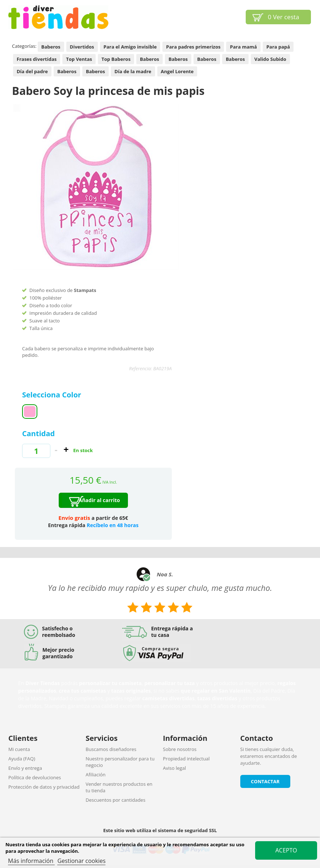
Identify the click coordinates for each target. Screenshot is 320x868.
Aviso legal (174, 768)
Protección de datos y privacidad (43, 787)
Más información (31, 861)
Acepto (286, 850)
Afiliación (95, 774)
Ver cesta (283, 17)
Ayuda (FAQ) (21, 758)
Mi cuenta (19, 749)
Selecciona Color (52, 395)
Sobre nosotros (180, 749)
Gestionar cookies (81, 861)
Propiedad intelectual (186, 758)
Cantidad (38, 433)
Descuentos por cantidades (115, 800)
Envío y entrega (25, 768)
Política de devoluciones (34, 777)
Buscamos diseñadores (111, 749)
